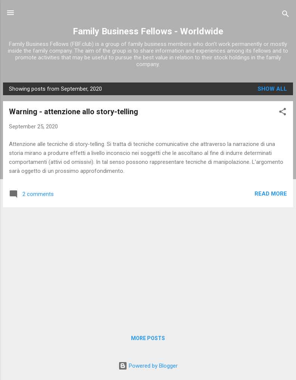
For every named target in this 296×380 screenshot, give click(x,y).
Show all (272, 88)
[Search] (285, 15)
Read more (271, 193)
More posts (148, 338)
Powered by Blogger (148, 365)
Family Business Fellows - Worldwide (148, 31)
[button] (282, 113)
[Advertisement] (148, 265)
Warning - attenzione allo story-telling (73, 111)
